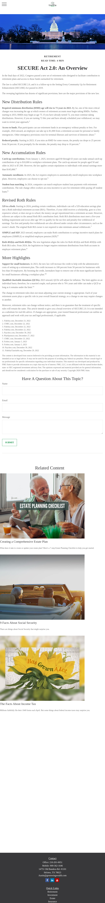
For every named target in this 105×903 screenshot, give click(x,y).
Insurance (52, 901)
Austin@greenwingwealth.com (52, 875)
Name (4, 383)
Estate (52, 898)
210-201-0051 (56, 862)
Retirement (52, 892)
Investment (52, 895)
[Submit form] (9, 442)
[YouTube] (57, 880)
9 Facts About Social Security (18, 622)
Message (6, 417)
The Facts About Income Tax (18, 704)
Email (4, 400)
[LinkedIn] (52, 880)
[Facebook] (47, 880)
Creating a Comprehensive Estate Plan (24, 541)
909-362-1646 (56, 865)
